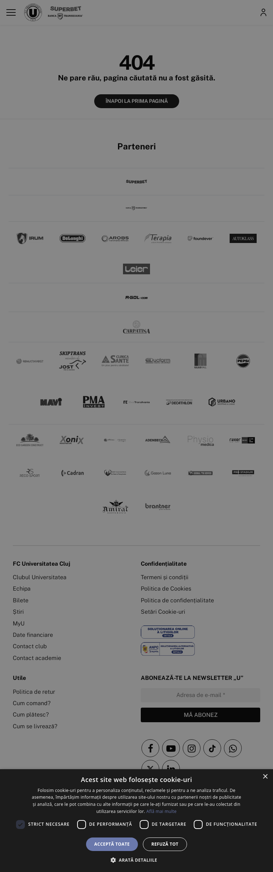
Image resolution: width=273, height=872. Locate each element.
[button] (136, 859)
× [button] (265, 776)
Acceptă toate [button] (112, 844)
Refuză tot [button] (164, 844)
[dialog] (136, 820)
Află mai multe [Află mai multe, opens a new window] (161, 811)
